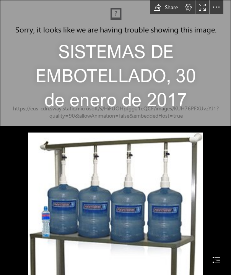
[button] (165, 7)
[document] (115, 137)
